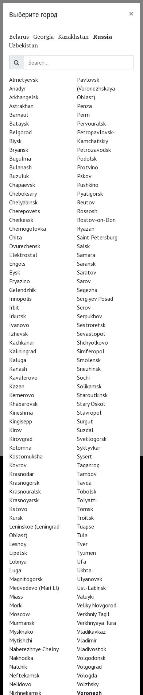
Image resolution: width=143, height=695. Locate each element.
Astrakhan (21, 106)
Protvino (87, 167)
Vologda (87, 675)
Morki (16, 605)
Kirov (15, 430)
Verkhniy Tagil (93, 614)
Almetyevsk (23, 79)
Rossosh (87, 211)
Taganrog (88, 465)
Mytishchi (20, 640)
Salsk (83, 246)
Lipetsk (18, 552)
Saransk (86, 263)
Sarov (84, 281)
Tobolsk (86, 491)
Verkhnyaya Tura (96, 622)
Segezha (87, 289)
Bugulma (20, 158)
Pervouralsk (91, 123)
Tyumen (86, 552)
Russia (102, 36)
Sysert (84, 456)
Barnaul (18, 114)
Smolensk (89, 360)
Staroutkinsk (92, 395)
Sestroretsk (91, 325)
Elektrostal (23, 254)
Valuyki (85, 596)
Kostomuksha (26, 456)
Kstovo (18, 508)
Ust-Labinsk (91, 587)
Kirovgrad (20, 438)
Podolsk (87, 158)
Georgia (43, 36)
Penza (84, 106)
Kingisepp (20, 421)
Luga (15, 570)
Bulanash (20, 167)
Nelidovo (20, 684)
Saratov (86, 272)
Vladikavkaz (91, 631)
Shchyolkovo (92, 342)
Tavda (84, 482)
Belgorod (20, 132)
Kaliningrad (22, 351)
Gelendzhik (22, 289)
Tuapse (85, 526)
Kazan (16, 386)
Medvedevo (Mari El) (34, 587)
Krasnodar (21, 473)
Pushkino (87, 184)
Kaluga (17, 360)
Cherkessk (21, 219)
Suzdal (85, 430)
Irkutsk (17, 316)
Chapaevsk (22, 184)
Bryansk (18, 149)
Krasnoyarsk (24, 500)
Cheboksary (23, 193)
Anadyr (17, 88)
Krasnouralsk (25, 491)
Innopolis (20, 298)
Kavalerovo (23, 377)
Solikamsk (89, 386)
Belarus (19, 36)
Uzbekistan (23, 45)
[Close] (131, 13)
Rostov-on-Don (96, 219)
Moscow (19, 614)
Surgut (85, 421)
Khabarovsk (23, 403)
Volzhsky (87, 684)
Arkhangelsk (23, 97)
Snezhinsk (89, 368)
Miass (16, 596)
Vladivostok (91, 649)
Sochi (83, 377)
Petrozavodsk (94, 149)
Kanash (18, 368)
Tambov (87, 473)
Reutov (86, 202)
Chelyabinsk (23, 202)
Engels (17, 263)
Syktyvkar (88, 447)
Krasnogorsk (24, 482)
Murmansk (21, 622)
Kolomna (20, 447)
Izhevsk (18, 333)
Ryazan (85, 228)
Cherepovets (24, 211)
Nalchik (18, 666)
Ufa (81, 561)
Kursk (16, 517)
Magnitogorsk (26, 579)
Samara (86, 254)
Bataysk (19, 123)
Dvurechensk (24, 246)
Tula (82, 535)
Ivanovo (19, 325)
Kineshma (21, 412)
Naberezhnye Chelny (34, 649)
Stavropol (89, 412)
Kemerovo (21, 395)
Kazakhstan (73, 36)
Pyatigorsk (90, 193)
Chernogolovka (27, 228)
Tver (82, 544)
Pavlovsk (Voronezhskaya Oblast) (96, 88)
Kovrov (18, 465)
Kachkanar (21, 342)
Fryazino (19, 281)
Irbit (14, 307)
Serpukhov (89, 316)
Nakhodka (21, 657)
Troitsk (85, 517)
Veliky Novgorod (96, 605)
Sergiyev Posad (95, 298)
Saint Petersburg (97, 237)
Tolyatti (87, 500)
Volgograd (89, 666)
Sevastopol (91, 333)
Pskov (84, 176)
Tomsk (85, 508)
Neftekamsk (24, 675)
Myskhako (21, 631)
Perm (83, 114)
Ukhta (84, 570)
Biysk (15, 141)
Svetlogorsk (92, 438)
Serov (84, 307)
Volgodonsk (91, 657)
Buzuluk (19, 176)
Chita (15, 237)
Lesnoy (17, 544)
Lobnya (18, 561)
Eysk (14, 272)
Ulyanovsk (89, 579)
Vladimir (87, 640)
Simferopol (90, 351)
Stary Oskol (91, 403)
